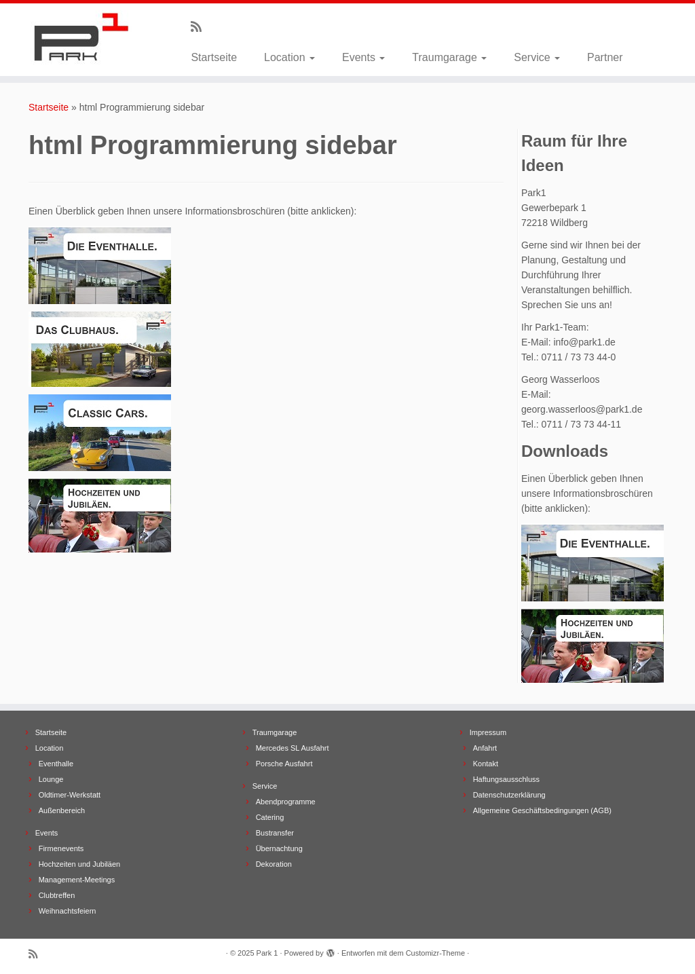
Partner (604, 57)
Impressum (488, 732)
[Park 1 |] (81, 37)
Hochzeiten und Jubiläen (79, 864)
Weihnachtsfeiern (67, 911)
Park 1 (267, 953)
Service (537, 57)
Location (289, 57)
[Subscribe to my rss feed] (200, 27)
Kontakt (485, 764)
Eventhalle (56, 764)
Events (363, 57)
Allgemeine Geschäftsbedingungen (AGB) (542, 810)
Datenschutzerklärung (509, 795)
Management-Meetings (77, 880)
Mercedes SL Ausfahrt (292, 748)
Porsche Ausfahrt (284, 764)
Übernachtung (279, 848)
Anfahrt (485, 748)
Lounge (51, 779)
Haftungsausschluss (506, 779)
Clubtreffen (57, 895)
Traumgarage (449, 57)
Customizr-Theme (435, 953)
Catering (270, 817)
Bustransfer (275, 833)
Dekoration (274, 864)
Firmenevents (61, 848)
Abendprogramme (286, 802)
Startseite (214, 57)
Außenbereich (62, 810)
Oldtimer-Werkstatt (69, 795)
